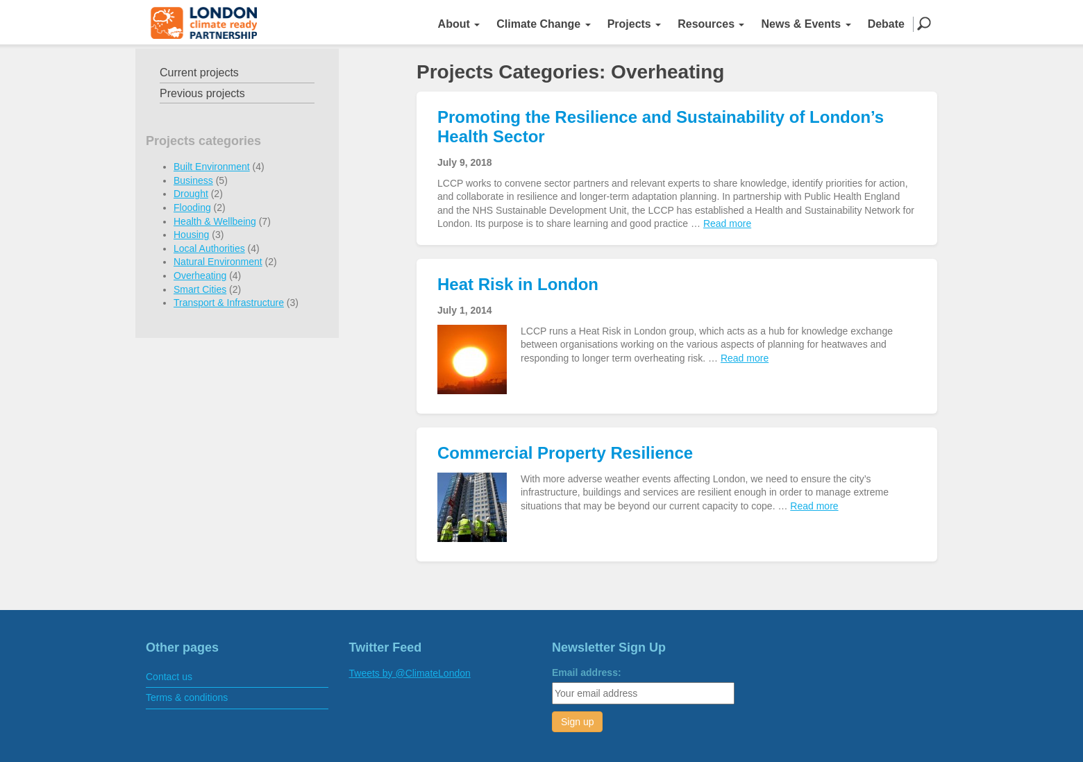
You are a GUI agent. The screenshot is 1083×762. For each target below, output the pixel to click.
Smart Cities (200, 289)
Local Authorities (209, 248)
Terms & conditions (187, 697)
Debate (886, 24)
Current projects (199, 72)
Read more (727, 223)
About (459, 24)
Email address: (586, 672)
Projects (634, 24)
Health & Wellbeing (215, 221)
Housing (191, 234)
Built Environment (212, 166)
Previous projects (202, 93)
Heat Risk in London (517, 284)
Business (193, 180)
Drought (191, 193)
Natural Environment (218, 261)
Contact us (169, 676)
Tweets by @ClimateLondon (410, 673)
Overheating (200, 275)
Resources (711, 24)
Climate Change (543, 24)
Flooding (192, 207)
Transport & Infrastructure (229, 302)
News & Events (805, 24)
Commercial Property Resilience (565, 452)
